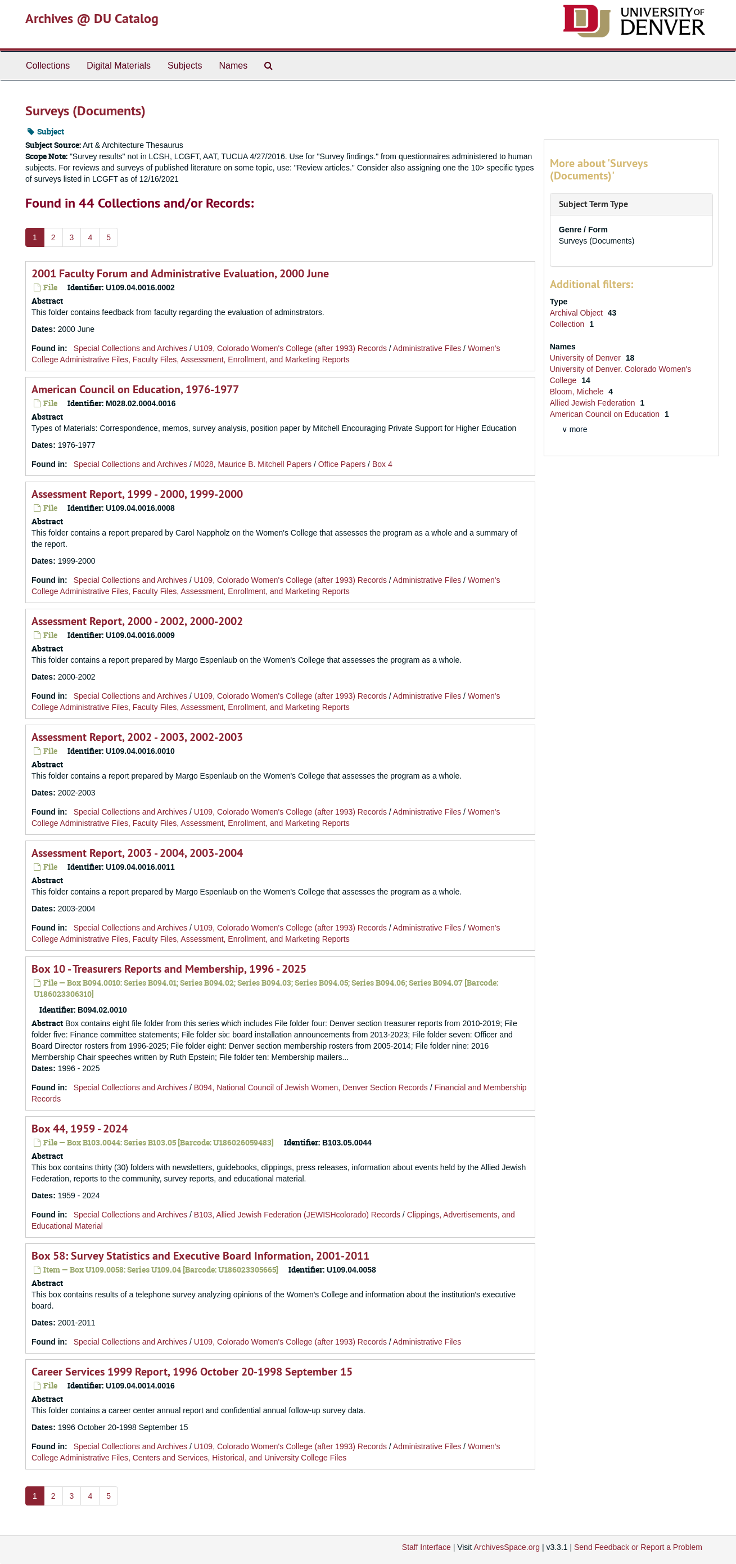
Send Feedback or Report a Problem (638, 1547)
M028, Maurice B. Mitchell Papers (252, 464)
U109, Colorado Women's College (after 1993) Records (290, 348)
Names (233, 65)
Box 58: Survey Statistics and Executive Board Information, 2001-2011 (200, 1255)
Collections (48, 65)
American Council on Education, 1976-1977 (135, 389)
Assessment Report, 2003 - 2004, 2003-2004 (137, 853)
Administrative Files (427, 348)
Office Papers (342, 464)
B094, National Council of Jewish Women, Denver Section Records (311, 1087)
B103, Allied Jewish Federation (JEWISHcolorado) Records (297, 1214)
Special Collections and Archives (130, 348)
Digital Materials (119, 65)
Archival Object (577, 312)
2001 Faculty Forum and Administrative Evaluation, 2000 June (180, 273)
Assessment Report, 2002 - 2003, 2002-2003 (137, 737)
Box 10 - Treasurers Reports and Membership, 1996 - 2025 (168, 968)
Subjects (185, 65)
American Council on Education (606, 414)
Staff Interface (426, 1547)
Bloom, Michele (578, 391)
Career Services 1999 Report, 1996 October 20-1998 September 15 (192, 1371)
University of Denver (586, 357)
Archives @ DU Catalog (92, 18)
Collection (568, 324)
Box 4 (382, 464)
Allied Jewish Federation (594, 402)
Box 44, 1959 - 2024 (79, 1128)
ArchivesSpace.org (506, 1547)
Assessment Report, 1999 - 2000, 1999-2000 (137, 494)
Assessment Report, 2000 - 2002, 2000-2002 (137, 621)
